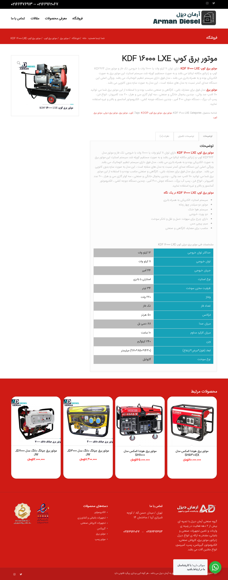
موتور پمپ (100, 539)
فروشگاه (211, 38)
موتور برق (167, 113)
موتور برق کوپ (155, 113)
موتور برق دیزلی (111, 113)
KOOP (144, 113)
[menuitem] (77, 18)
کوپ (131, 113)
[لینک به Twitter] (213, 3)
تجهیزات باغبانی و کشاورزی (91, 518)
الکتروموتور (100, 512)
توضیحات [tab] (207, 136)
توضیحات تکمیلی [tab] (186, 136)
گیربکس (101, 528)
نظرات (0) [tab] (164, 136)
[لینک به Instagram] (207, 3)
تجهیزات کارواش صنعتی (93, 523)
